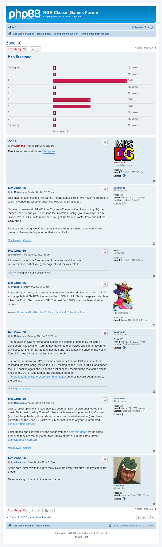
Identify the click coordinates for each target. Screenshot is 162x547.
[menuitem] (12, 27)
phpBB (70, 533)
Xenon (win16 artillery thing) (31, 312)
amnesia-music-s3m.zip (22, 439)
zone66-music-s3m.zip (21, 423)
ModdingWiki (14, 240)
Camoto (27, 240)
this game (49, 151)
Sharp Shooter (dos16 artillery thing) (66, 312)
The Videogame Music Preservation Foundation (37, 376)
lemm (116, 250)
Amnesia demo (78, 431)
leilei (115, 310)
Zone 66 (13, 43)
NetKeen (12, 272)
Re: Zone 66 (17, 188)
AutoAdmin (119, 162)
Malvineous (119, 188)
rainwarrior (118, 486)
